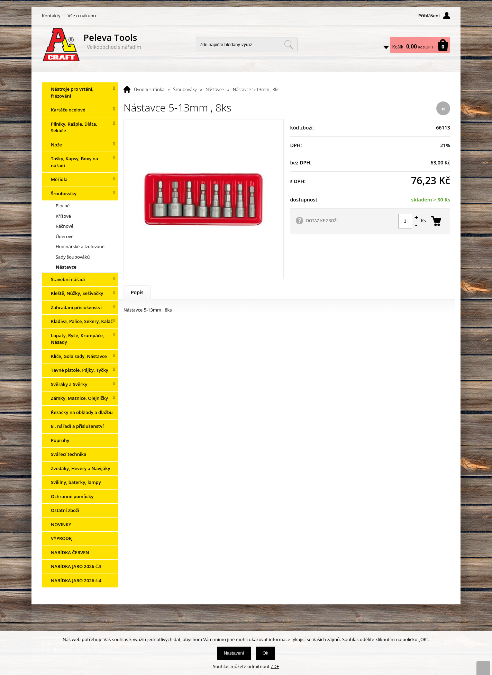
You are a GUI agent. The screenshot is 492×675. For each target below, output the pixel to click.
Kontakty (51, 15)
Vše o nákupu (82, 15)
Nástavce (215, 89)
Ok (265, 653)
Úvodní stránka (149, 89)
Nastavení (234, 653)
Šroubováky (185, 89)
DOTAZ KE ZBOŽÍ (321, 220)
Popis (137, 292)
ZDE (275, 666)
